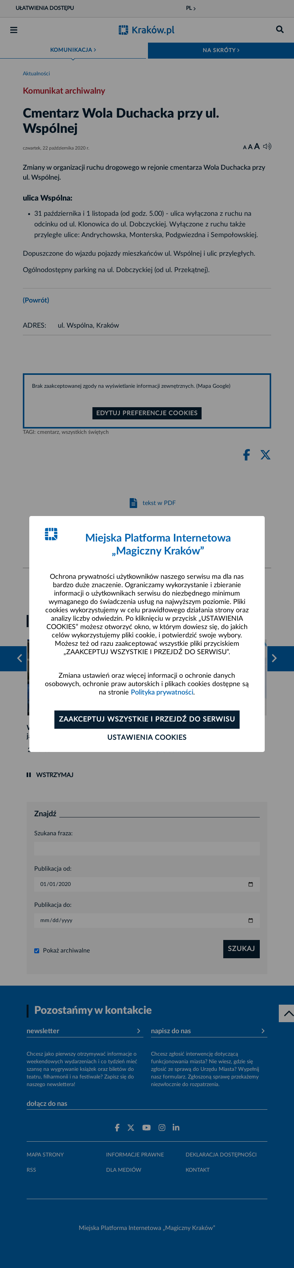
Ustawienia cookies (147, 737)
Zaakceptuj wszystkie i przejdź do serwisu (147, 719)
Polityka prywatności (162, 692)
